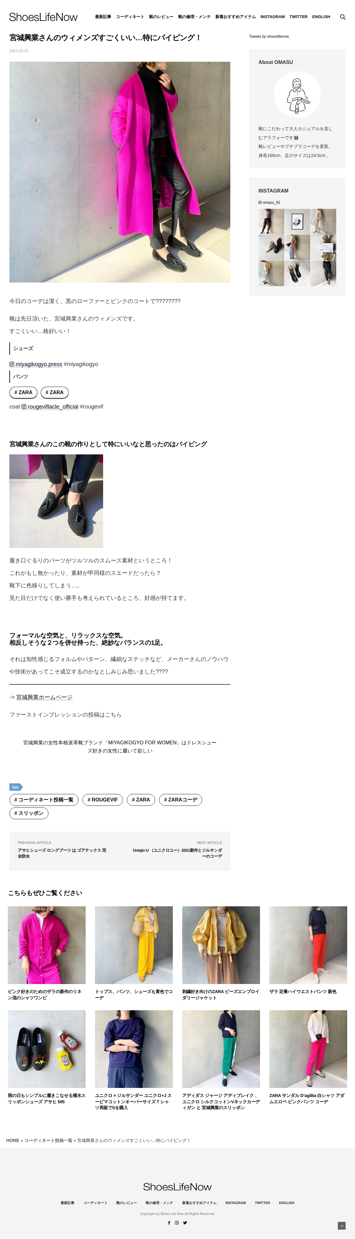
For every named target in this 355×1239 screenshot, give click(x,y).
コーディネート (130, 16)
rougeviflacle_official (50, 407)
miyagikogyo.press (35, 364)
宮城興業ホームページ (44, 697)
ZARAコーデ (182, 799)
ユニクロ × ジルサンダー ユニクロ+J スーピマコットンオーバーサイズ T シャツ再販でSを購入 (133, 1101)
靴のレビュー (161, 16)
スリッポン (30, 813)
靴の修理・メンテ (194, 16)
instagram (273, 16)
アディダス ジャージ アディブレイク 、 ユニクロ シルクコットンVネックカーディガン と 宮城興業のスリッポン (221, 1101)
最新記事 (103, 16)
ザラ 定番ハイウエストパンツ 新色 (302, 991)
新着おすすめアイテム (235, 16)
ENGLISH (321, 16)
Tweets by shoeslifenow (269, 36)
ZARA (25, 392)
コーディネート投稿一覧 (45, 799)
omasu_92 (269, 202)
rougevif (105, 799)
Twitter (298, 16)
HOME (12, 1140)
